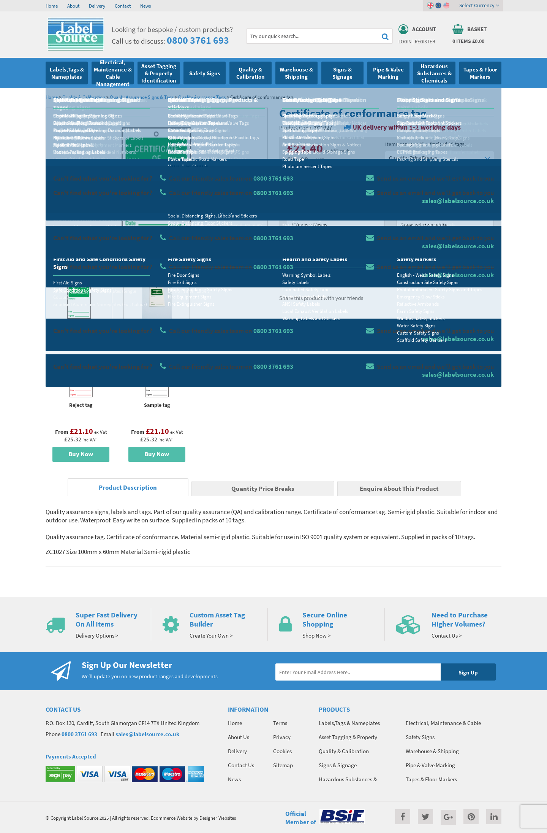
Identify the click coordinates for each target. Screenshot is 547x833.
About (73, 6)
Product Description (128, 488)
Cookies (282, 751)
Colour (404, 211)
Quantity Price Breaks (439, 158)
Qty (291, 241)
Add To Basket (445, 255)
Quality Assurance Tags (202, 97)
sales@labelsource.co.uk (147, 734)
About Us (238, 737)
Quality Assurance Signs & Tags (142, 97)
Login (404, 41)
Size (291, 211)
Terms (280, 723)
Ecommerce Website (171, 818)
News (145, 6)
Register (425, 41)
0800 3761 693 (198, 40)
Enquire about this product (445, 270)
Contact (123, 6)
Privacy (282, 737)
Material (296, 181)
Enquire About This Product (399, 489)
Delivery (97, 6)
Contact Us (241, 765)
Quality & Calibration (83, 97)
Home (52, 6)
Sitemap (283, 765)
